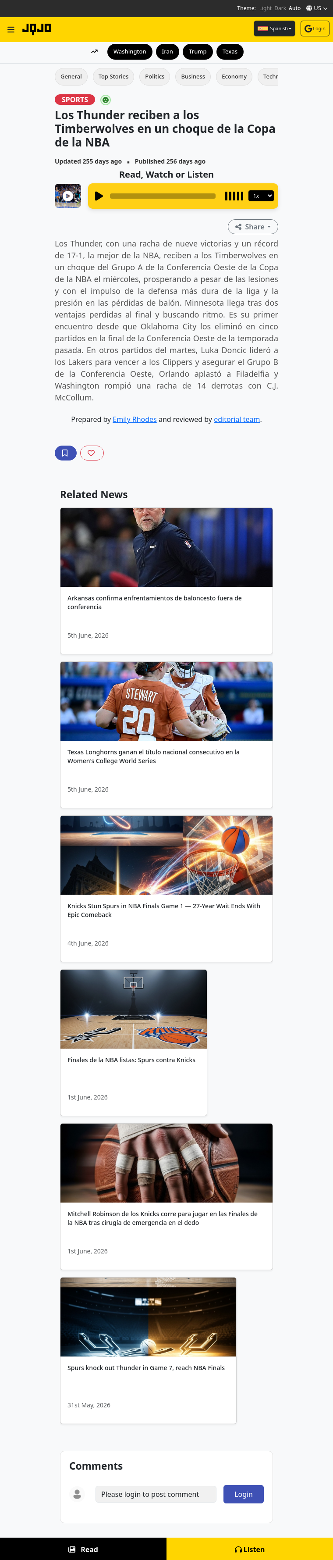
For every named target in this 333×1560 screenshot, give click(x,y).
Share (250, 227)
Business (193, 76)
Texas (230, 51)
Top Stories (114, 76)
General (71, 76)
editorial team (237, 419)
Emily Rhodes (134, 419)
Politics (154, 76)
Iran (167, 51)
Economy (234, 76)
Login (315, 28)
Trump (198, 51)
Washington (129, 51)
